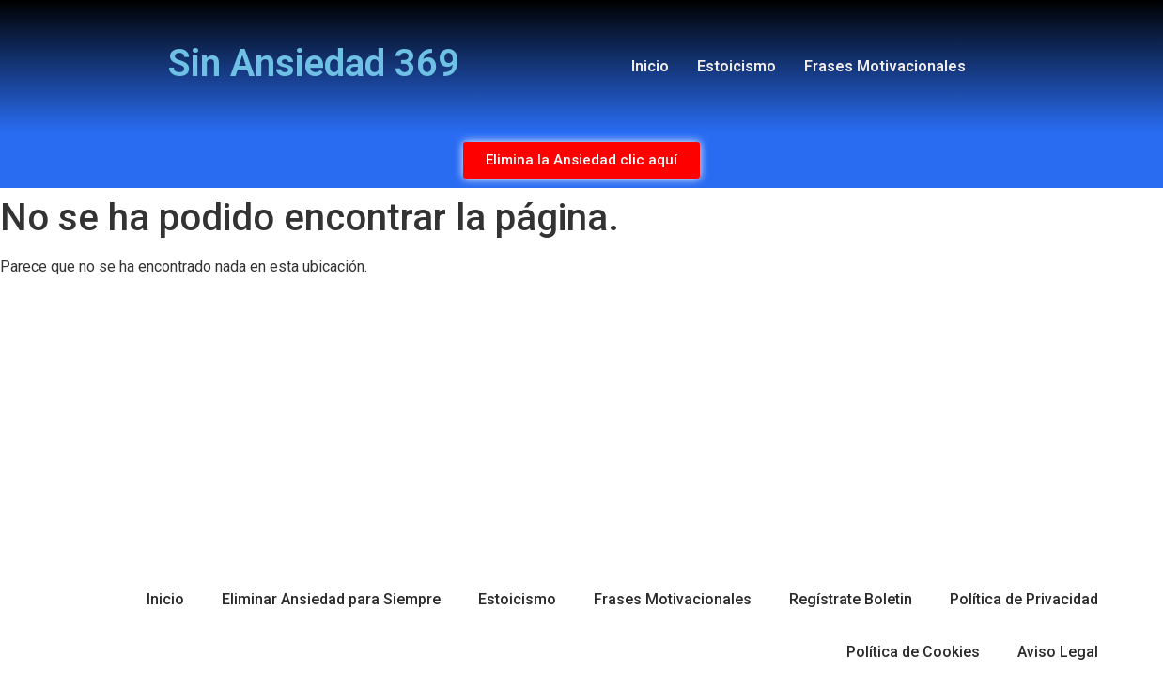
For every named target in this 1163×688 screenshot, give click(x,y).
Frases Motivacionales (885, 66)
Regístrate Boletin (850, 599)
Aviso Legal (1057, 652)
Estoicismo (736, 66)
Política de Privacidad (1024, 599)
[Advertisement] (581, 423)
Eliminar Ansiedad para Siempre (331, 599)
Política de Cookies (913, 652)
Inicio (650, 66)
